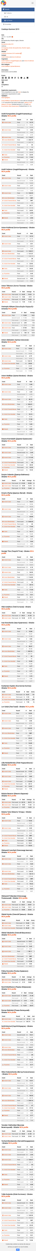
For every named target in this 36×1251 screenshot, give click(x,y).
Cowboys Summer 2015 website (10, 53)
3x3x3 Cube (6, 122)
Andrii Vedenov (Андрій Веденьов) (11, 61)
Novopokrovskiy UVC (7, 44)
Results (6, 9)
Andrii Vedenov (5, 57)
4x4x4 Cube (6, 137)
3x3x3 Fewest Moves (9, 145)
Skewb (5, 159)
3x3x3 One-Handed (8, 150)
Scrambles (7, 24)
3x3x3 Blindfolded (8, 140)
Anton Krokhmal (16, 57)
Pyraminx (6, 157)
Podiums (8, 13)
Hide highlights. (5, 97)
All (6, 16)
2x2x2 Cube (6, 130)
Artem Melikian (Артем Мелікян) (10, 66)
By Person (8, 20)
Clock (4, 155)
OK (18, 1249)
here (19, 92)
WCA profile (11, 116)
